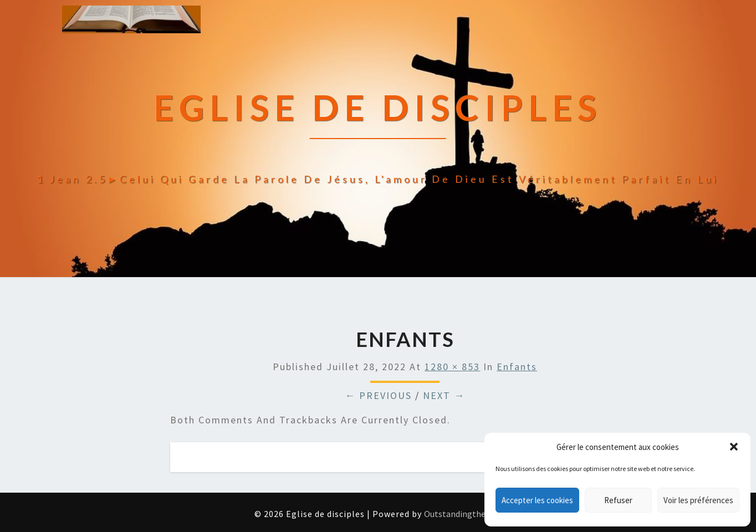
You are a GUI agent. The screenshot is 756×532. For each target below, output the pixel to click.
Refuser (618, 500)
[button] (733, 446)
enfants (517, 366)
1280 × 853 (452, 366)
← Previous (378, 395)
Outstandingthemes (463, 513)
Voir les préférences (698, 500)
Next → (444, 395)
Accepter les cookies (537, 500)
